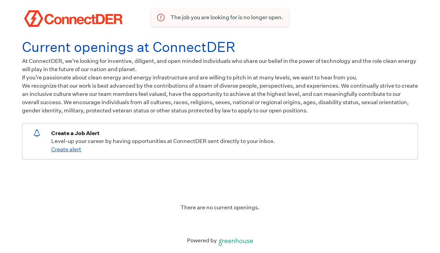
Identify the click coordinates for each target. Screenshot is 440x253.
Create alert (66, 149)
